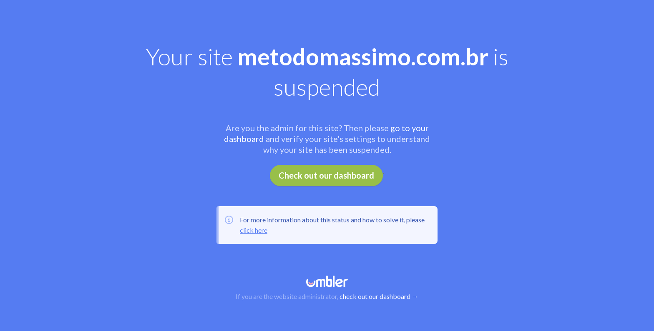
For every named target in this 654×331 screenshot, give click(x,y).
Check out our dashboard (326, 175)
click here (253, 230)
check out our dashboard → (379, 296)
